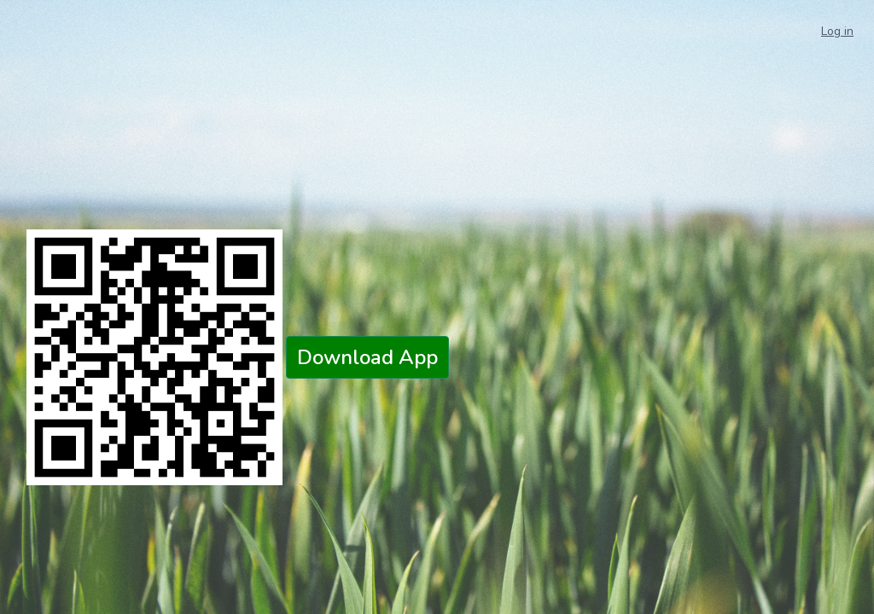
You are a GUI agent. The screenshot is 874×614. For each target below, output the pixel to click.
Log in (837, 31)
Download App (367, 357)
